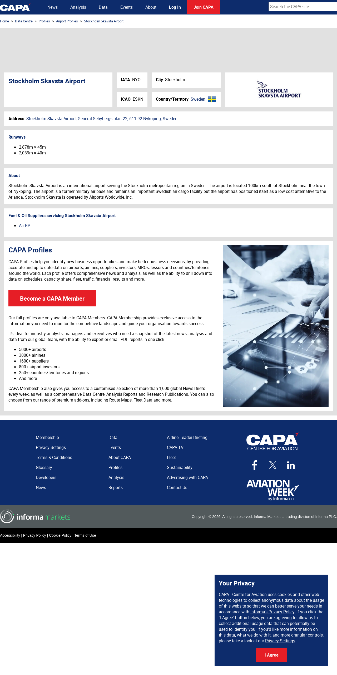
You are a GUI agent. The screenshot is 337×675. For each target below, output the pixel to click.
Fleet (171, 457)
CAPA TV (175, 447)
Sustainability (179, 467)
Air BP (24, 225)
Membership (47, 437)
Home (4, 21)
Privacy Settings (280, 641)
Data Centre (24, 21)
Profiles (44, 21)
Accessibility (10, 535)
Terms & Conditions (54, 457)
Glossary (44, 467)
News (52, 7)
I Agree (272, 655)
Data (103, 7)
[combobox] (303, 6)
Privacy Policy (34, 535)
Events (126, 7)
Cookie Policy (60, 535)
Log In (175, 7)
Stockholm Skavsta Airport (103, 21)
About (150, 7)
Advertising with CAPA (187, 477)
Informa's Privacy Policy (272, 612)
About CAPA (119, 457)
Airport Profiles (67, 21)
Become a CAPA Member (52, 298)
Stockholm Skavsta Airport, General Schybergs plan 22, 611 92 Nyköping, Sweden (101, 118)
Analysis (78, 7)
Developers (46, 477)
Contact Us (177, 487)
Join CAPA (204, 7)
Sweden (198, 99)
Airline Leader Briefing (187, 437)
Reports (115, 487)
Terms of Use (85, 535)
